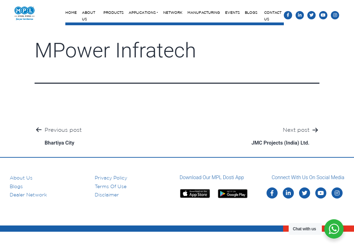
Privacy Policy (111, 177)
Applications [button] (142, 13)
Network (172, 13)
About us (21, 177)
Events (232, 13)
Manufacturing (203, 13)
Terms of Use (111, 186)
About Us (88, 16)
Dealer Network (28, 194)
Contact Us (272, 16)
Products (113, 13)
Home (71, 13)
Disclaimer (107, 194)
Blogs (251, 13)
